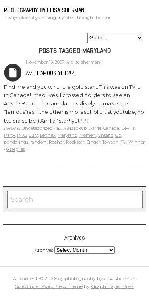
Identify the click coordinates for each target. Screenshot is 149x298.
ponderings (16, 142)
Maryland (67, 135)
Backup (78, 128)
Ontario (105, 135)
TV (123, 142)
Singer (93, 142)
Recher (56, 142)
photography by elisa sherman (44, 10)
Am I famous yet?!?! (50, 73)
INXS (22, 135)
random (38, 142)
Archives (13, 73)
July (33, 135)
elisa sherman (85, 62)
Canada (111, 128)
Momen (87, 135)
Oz (118, 135)
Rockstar (75, 142)
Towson (110, 142)
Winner (136, 142)
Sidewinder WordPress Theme (49, 286)
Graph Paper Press (112, 286)
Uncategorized (36, 128)
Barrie (95, 128)
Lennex (48, 135)
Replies (15, 149)
